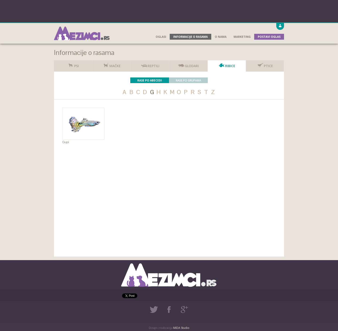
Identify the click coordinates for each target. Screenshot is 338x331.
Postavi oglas (269, 37)
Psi (73, 64)
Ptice (265, 64)
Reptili (150, 64)
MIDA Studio (181, 328)
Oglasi (161, 37)
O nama (221, 37)
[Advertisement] (169, 10)
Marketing (242, 37)
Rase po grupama (188, 80)
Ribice (226, 64)
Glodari (188, 64)
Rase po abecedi (149, 80)
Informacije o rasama (190, 37)
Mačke (111, 64)
